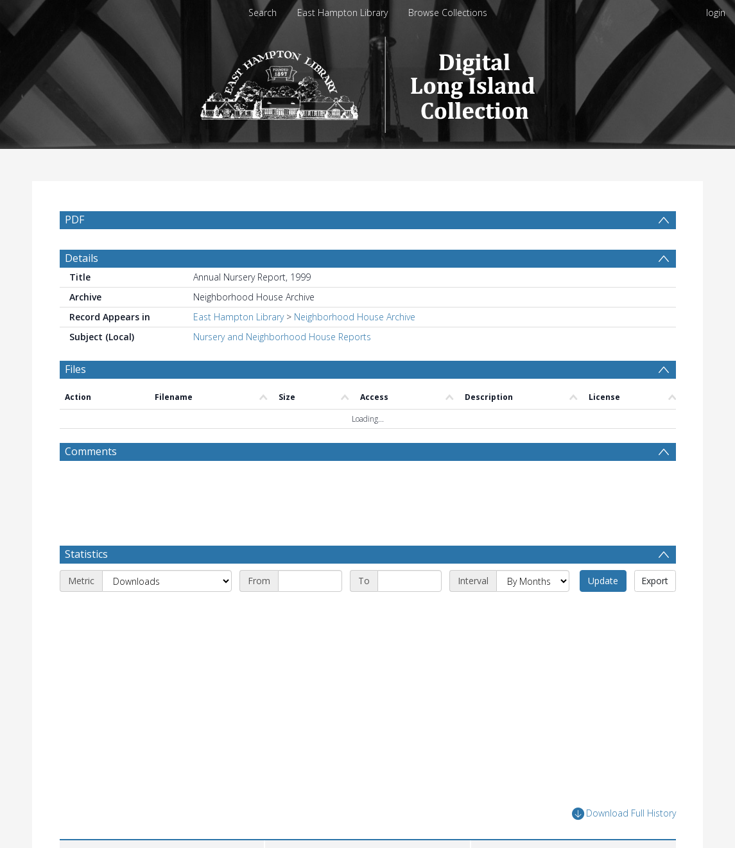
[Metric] (167, 612)
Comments (91, 482)
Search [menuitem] (262, 12)
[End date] (409, 612)
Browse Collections (447, 12)
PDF (74, 219)
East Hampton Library (342, 12)
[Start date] (310, 612)
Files (75, 400)
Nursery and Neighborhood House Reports (282, 367)
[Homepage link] (367, 81)
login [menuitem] (715, 12)
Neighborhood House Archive (354, 348)
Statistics (86, 585)
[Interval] (532, 612)
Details (81, 289)
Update (603, 611)
